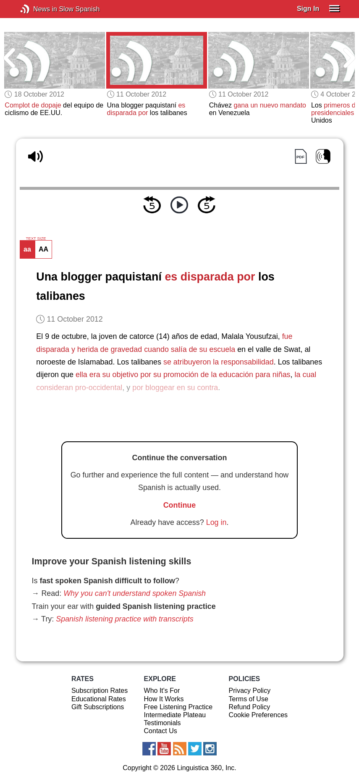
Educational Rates (98, 699)
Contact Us (160, 730)
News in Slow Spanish (37, 9)
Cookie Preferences (258, 714)
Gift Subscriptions (97, 706)
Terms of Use (248, 699)
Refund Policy (249, 706)
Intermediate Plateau (175, 714)
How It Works (164, 699)
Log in (216, 522)
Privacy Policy (250, 690)
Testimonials (162, 722)
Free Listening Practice (178, 706)
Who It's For (162, 690)
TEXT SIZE (36, 238)
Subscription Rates (99, 690)
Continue (179, 505)
